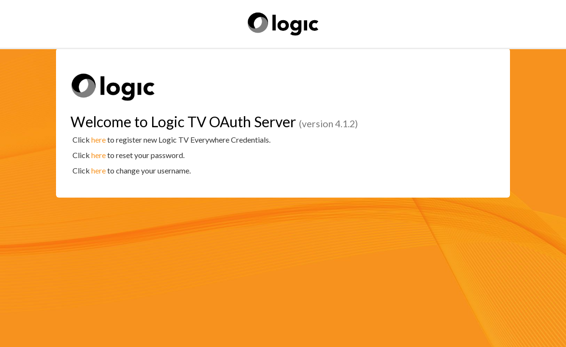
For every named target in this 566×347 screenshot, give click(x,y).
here (98, 139)
